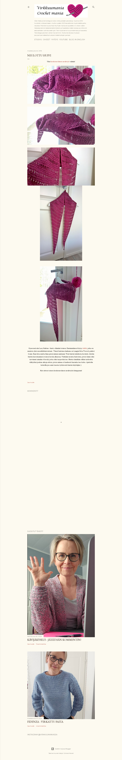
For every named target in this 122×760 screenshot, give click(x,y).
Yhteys (54, 40)
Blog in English (77, 40)
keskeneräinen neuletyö (60, 61)
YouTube (63, 40)
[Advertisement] (61, 469)
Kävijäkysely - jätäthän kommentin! (54, 640)
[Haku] (93, 6)
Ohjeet (46, 40)
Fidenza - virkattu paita (45, 721)
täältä (85, 348)
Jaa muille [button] (30, 382)
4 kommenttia (41, 726)
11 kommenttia (41, 644)
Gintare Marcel (68, 753)
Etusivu (38, 40)
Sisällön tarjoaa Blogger (61, 748)
